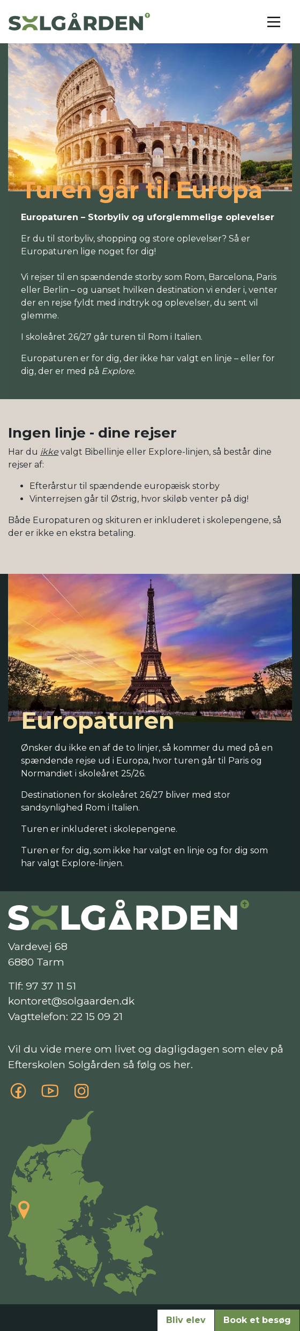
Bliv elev (186, 1320)
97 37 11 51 (51, 985)
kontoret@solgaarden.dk (71, 1000)
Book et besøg (257, 1320)
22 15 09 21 (97, 1016)
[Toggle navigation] (273, 22)
